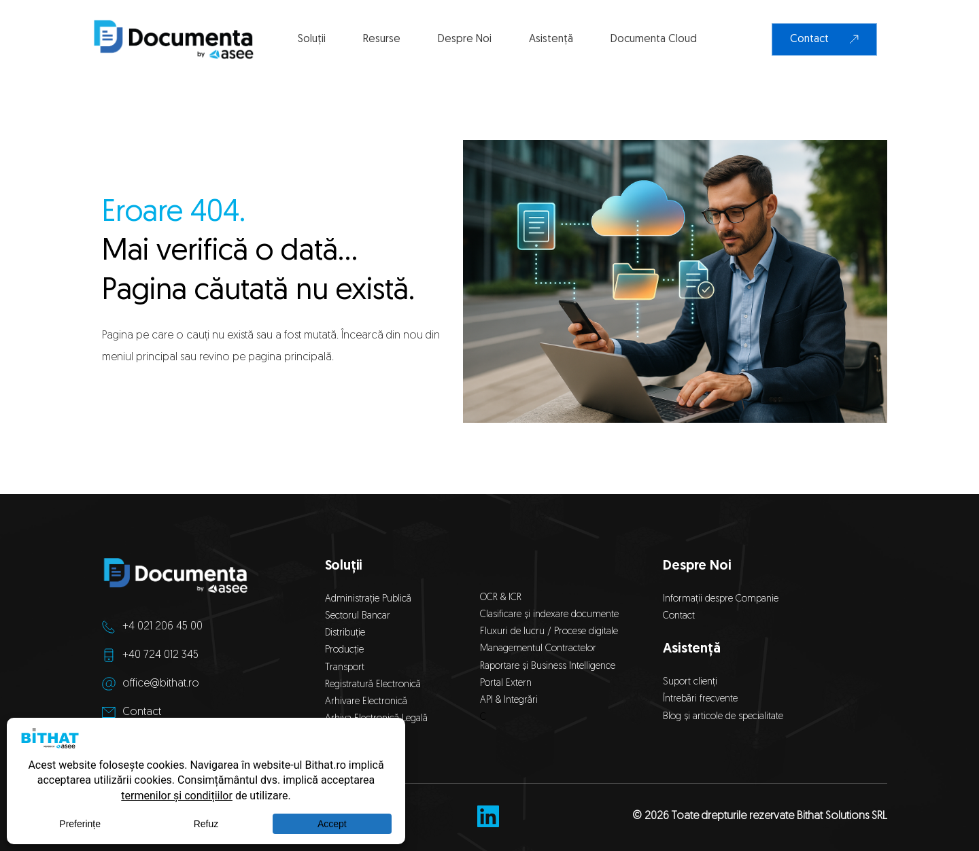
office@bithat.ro (160, 683)
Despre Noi (697, 566)
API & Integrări (511, 700)
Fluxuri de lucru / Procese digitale (549, 632)
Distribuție (345, 633)
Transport (344, 668)
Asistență (691, 649)
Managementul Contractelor (538, 649)
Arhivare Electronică (366, 702)
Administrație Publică (368, 599)
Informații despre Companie (720, 599)
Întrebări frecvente (700, 699)
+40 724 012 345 (160, 655)
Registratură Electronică (373, 685)
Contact (141, 712)
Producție (344, 650)
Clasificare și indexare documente (549, 615)
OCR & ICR (500, 598)
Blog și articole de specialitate (724, 717)
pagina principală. (291, 357)
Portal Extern (506, 683)
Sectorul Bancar (357, 616)
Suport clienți (690, 682)
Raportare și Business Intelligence (547, 666)
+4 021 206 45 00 (162, 626)
